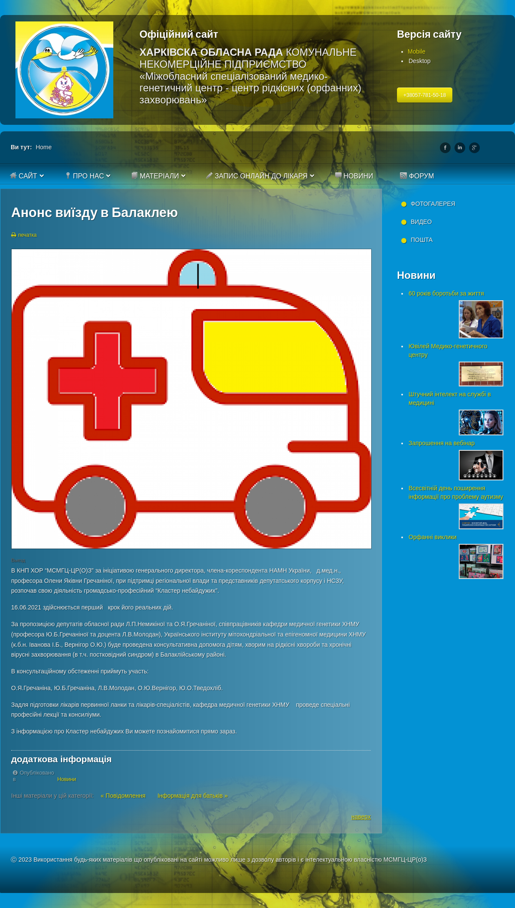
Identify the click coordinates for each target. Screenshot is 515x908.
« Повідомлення (123, 795)
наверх (361, 816)
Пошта (422, 239)
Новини (354, 176)
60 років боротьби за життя (446, 293)
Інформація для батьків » (193, 795)
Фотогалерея (433, 203)
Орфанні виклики (433, 537)
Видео (421, 221)
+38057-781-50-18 (424, 95)
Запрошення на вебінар (442, 443)
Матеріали (155, 176)
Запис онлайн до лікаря (257, 176)
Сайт (23, 176)
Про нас (84, 176)
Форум (417, 176)
